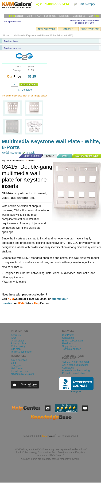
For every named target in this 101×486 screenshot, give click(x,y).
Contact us (79, 15)
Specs (64, 156)
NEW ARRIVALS (46, 29)
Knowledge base (20, 371)
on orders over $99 (84, 23)
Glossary (64, 15)
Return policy (18, 346)
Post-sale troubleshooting (76, 370)
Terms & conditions (21, 351)
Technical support (71, 349)
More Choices (29, 156)
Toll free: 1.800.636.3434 (75, 362)
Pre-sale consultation (73, 373)
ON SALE (68, 29)
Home (6, 35)
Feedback (50, 15)
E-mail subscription (72, 340)
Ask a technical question (75, 365)
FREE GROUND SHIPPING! (84, 20)
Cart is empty (87, 4)
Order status (17, 340)
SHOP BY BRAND (90, 29)
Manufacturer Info (86, 156)
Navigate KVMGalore (22, 374)
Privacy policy (18, 343)
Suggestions (69, 346)
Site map (16, 349)
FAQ (38, 15)
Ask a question (19, 360)
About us (16, 335)
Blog (29, 15)
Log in (38, 4)
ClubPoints (68, 335)
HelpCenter (17, 368)
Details (49, 156)
